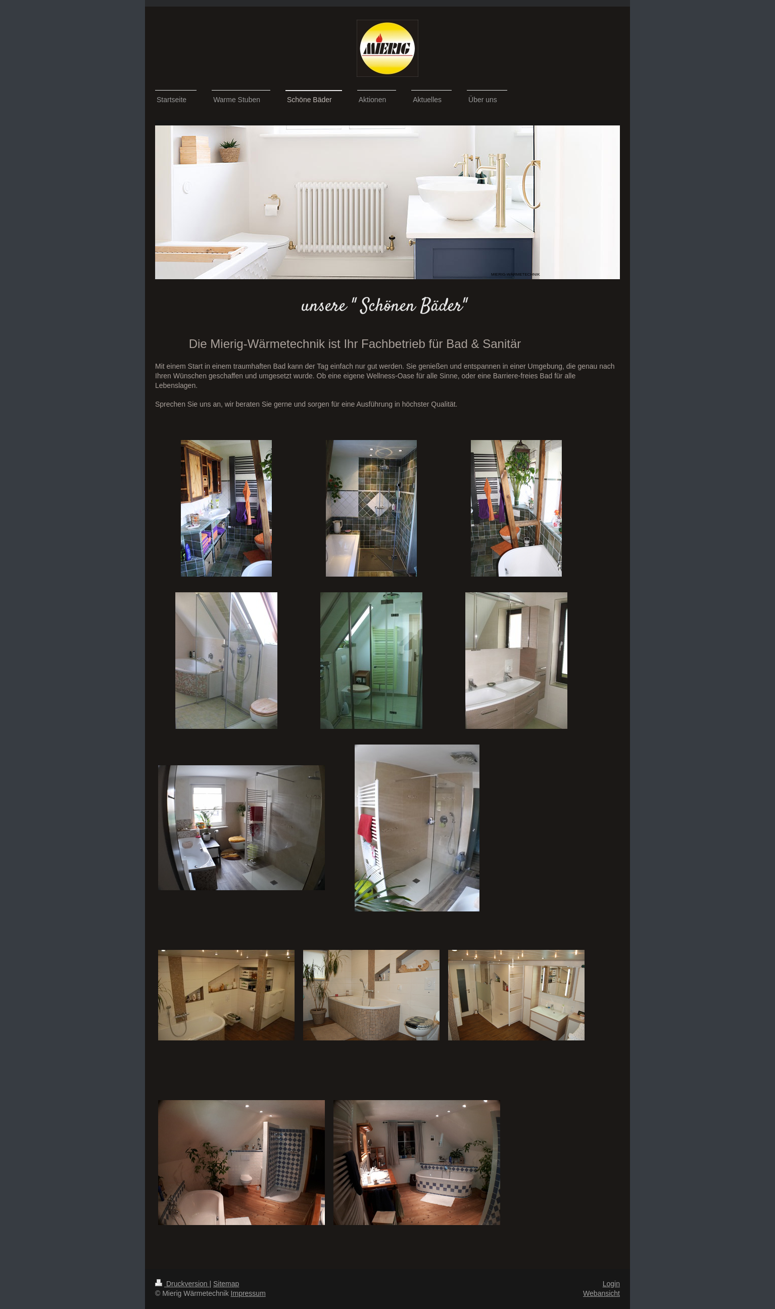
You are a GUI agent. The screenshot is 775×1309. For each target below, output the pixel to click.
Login (611, 1284)
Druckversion (182, 1284)
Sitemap (226, 1284)
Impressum (248, 1293)
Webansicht (601, 1293)
